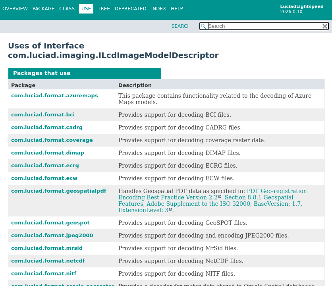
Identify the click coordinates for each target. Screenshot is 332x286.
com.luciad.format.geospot (50, 223)
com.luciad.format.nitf (43, 273)
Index (158, 9)
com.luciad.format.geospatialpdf (58, 191)
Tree (104, 9)
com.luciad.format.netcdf (48, 261)
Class (67, 9)
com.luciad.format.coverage (52, 140)
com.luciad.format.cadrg (47, 127)
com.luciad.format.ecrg (45, 165)
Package (43, 9)
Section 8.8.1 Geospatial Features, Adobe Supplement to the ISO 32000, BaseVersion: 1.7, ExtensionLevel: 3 (210, 203)
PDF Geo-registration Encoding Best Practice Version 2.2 (212, 194)
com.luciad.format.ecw (44, 178)
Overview (15, 9)
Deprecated (131, 9)
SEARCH (181, 26)
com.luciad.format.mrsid (47, 248)
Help (177, 9)
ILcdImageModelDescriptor (114, 73)
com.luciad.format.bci (43, 115)
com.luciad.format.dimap (47, 153)
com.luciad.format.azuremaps (54, 96)
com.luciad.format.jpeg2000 (52, 235)
